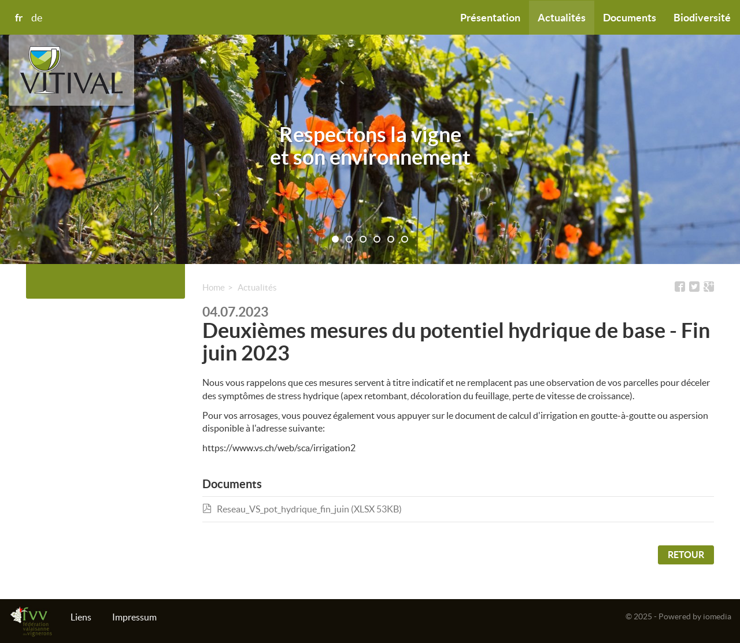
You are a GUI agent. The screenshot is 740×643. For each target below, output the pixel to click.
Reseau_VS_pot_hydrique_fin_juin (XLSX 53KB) (302, 509)
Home (213, 287)
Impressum (134, 617)
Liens (81, 617)
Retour (686, 554)
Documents (629, 18)
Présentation (490, 18)
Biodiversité (702, 18)
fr (19, 18)
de (36, 18)
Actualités (562, 18)
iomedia (717, 616)
